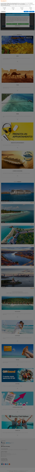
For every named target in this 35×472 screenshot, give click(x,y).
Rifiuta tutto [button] (26, 11)
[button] (34, 1)
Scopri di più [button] (3, 11)
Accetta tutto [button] (31, 11)
